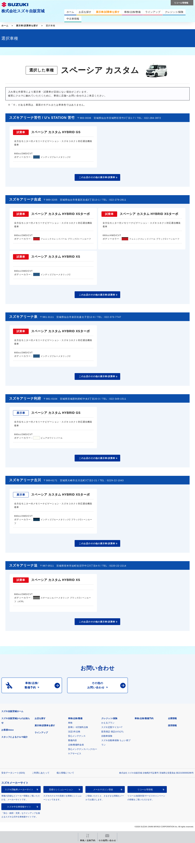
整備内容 (72, 740)
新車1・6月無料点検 (78, 727)
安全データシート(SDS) (13, 773)
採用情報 (172, 725)
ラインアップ (41, 732)
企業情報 (172, 718)
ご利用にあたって (40, 773)
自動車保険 (106, 736)
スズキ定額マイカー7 (111, 727)
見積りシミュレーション (61, 789)
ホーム (4, 25)
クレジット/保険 (109, 718)
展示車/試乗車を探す (27, 25)
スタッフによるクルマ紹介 (14, 737)
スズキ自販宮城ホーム (12, 711)
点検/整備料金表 (76, 744)
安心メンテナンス (77, 736)
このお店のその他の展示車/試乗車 (97, 177)
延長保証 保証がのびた (112, 731)
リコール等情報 (145, 789)
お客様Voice (7, 730)
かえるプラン (107, 723)
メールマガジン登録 (103, 789)
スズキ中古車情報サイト (19, 806)
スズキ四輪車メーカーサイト (19, 789)
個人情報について (65, 773)
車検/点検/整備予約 (144, 718)
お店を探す (40, 718)
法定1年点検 (74, 731)
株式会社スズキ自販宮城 (23, 11)
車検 (70, 723)
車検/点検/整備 (75, 718)
